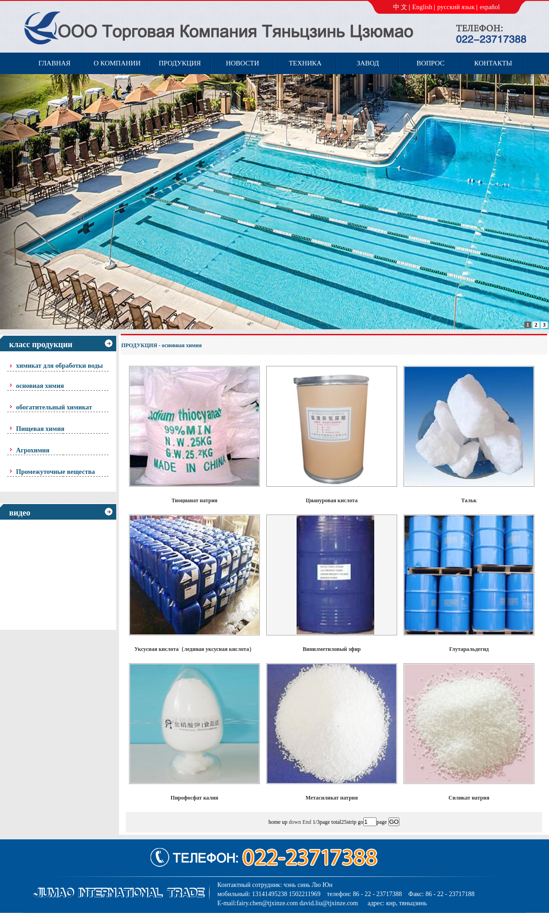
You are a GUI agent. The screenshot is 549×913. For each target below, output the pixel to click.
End (306, 822)
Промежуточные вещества (55, 471)
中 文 (400, 7)
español (489, 7)
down (295, 822)
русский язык (456, 7)
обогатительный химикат (54, 407)
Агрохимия (32, 450)
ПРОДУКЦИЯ (139, 345)
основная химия (40, 385)
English (422, 7)
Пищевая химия (40, 428)
